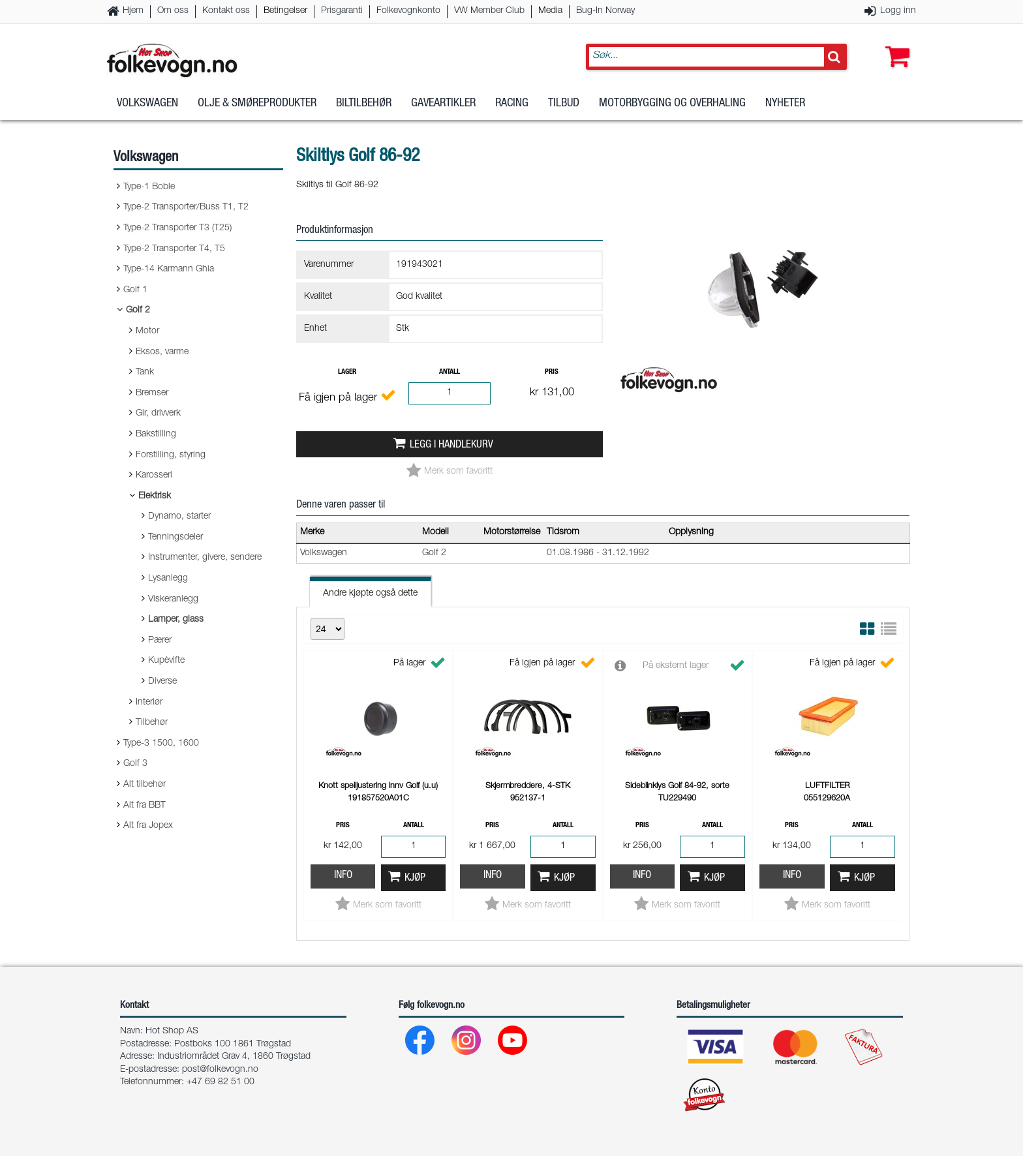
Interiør (149, 702)
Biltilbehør (363, 104)
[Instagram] (467, 1043)
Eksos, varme (162, 352)
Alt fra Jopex (148, 825)
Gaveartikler (443, 104)
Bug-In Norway (605, 11)
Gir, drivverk (158, 413)
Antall (449, 372)
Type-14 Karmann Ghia (168, 269)
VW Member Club (489, 11)
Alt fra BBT (144, 805)
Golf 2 (138, 310)
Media (550, 11)
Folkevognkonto (408, 11)
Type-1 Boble (149, 187)
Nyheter (785, 104)
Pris (551, 372)
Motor (147, 331)
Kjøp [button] (415, 878)
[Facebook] (420, 1043)
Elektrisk (154, 496)
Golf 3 (135, 763)
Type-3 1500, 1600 (161, 743)
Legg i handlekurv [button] (451, 445)
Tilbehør (152, 722)
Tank (145, 372)
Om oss (173, 11)
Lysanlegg (168, 578)
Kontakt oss (226, 11)
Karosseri (154, 475)
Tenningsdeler (175, 537)
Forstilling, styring (171, 455)
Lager (347, 372)
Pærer (160, 640)
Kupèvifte (166, 660)
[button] (894, 43)
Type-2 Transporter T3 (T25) (177, 228)
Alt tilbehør (144, 784)
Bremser (152, 393)
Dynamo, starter (179, 516)
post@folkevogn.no (220, 1069)
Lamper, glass (176, 619)
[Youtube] (513, 1043)
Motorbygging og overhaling (672, 104)
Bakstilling (156, 434)
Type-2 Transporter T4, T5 (174, 249)
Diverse (162, 681)
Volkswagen (147, 104)
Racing (511, 104)
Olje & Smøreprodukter (257, 104)
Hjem (133, 11)
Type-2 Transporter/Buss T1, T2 (186, 207)
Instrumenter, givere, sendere (205, 557)
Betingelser (285, 11)
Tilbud (563, 104)
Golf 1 (135, 290)
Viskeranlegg (173, 599)
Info (343, 875)
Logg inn (898, 11)
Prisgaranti (342, 11)
